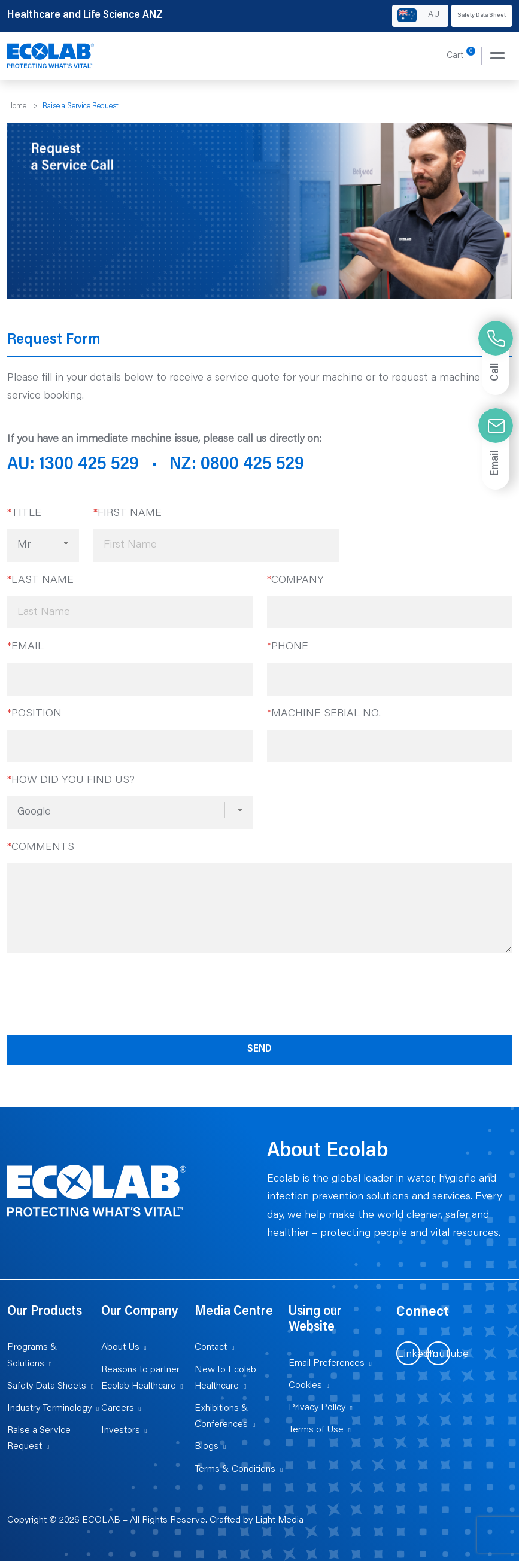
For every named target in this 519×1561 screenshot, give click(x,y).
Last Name (40, 580)
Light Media (279, 1520)
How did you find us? (71, 780)
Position (34, 714)
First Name (127, 513)
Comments (40, 847)
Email (25, 647)
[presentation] (98, 991)
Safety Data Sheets (46, 1386)
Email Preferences (327, 1363)
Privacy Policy (317, 1408)
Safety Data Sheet (481, 16)
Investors (120, 1430)
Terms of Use (316, 1430)
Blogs (206, 1446)
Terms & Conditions (235, 1469)
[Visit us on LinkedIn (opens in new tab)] (408, 1353)
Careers (117, 1408)
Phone (287, 647)
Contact (211, 1347)
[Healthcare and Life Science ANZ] (51, 56)
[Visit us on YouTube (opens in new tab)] (438, 1353)
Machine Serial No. (324, 714)
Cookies (305, 1385)
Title (24, 513)
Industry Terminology (49, 1408)
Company (295, 580)
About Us (120, 1347)
